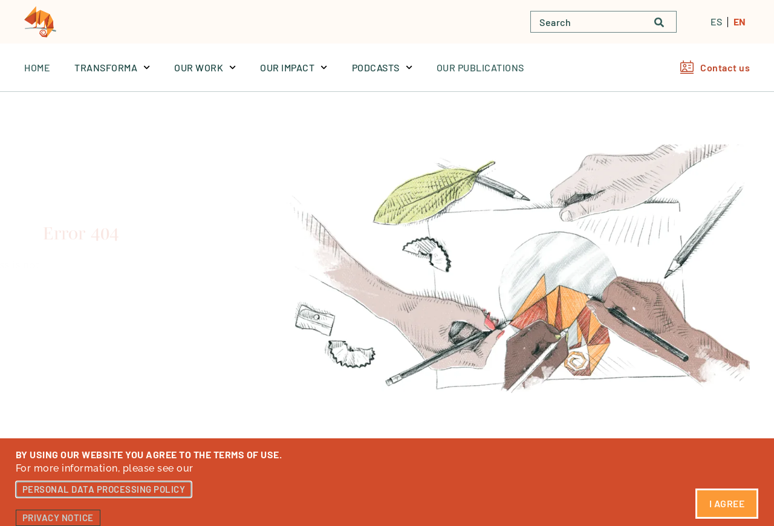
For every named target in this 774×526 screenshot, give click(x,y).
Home (37, 67)
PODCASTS (382, 67)
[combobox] (586, 21)
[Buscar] (665, 21)
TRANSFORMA (112, 67)
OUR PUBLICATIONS (480, 67)
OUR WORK (205, 67)
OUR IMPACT (293, 67)
